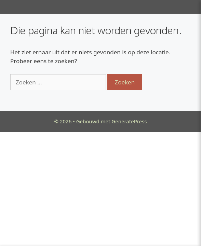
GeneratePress (129, 121)
